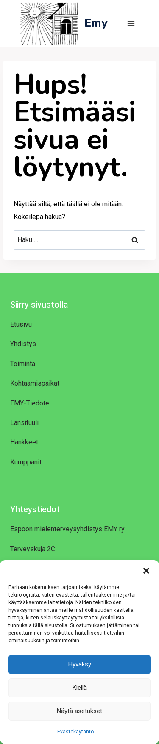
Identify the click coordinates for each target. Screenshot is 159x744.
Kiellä (80, 687)
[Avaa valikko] (131, 23)
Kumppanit (26, 462)
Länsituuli (24, 423)
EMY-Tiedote (29, 403)
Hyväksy (79, 664)
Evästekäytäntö (75, 732)
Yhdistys (23, 344)
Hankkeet (24, 442)
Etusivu (21, 324)
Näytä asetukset (79, 711)
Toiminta (22, 364)
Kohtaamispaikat (34, 383)
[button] (146, 570)
